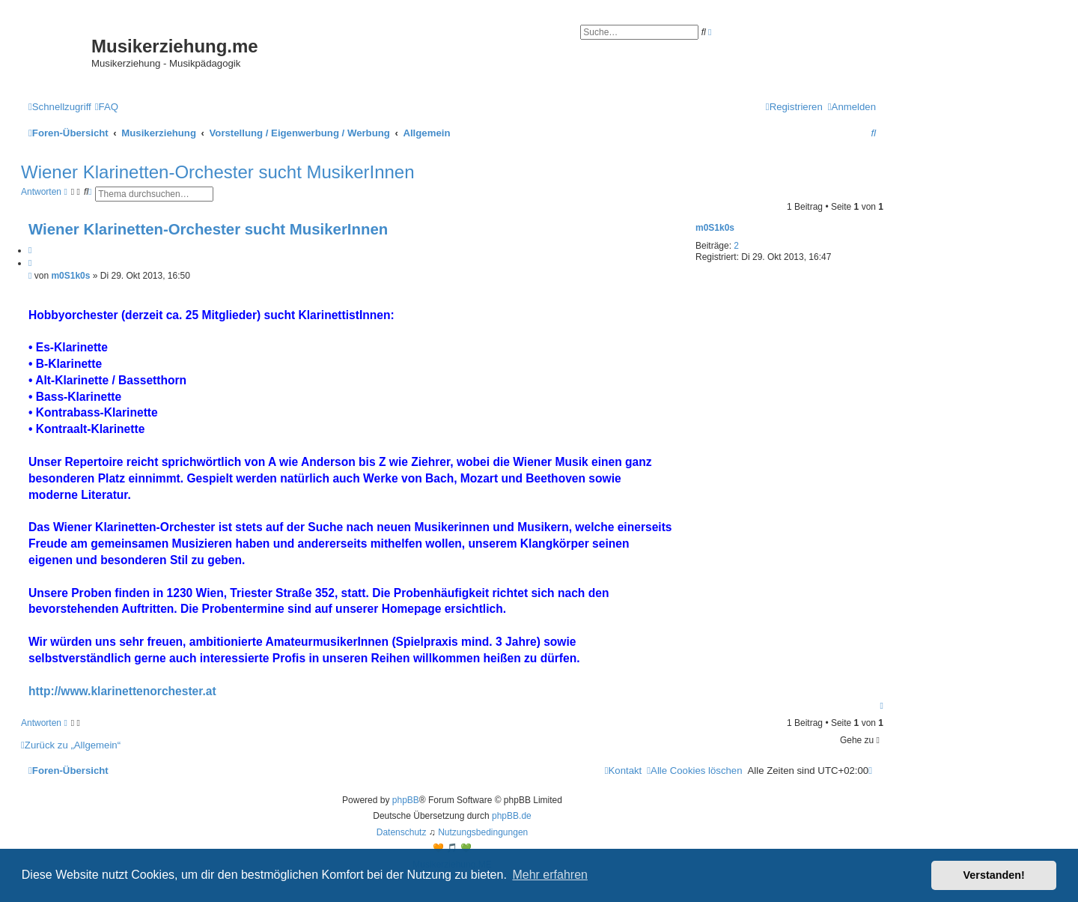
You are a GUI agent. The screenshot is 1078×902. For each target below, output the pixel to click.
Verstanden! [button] (994, 875)
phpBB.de (512, 816)
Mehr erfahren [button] (550, 874)
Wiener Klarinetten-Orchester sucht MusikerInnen (218, 172)
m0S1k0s (714, 228)
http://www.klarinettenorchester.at (122, 691)
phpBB (405, 800)
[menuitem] (106, 107)
